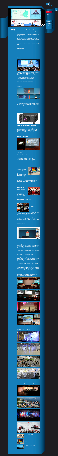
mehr (26, 435)
